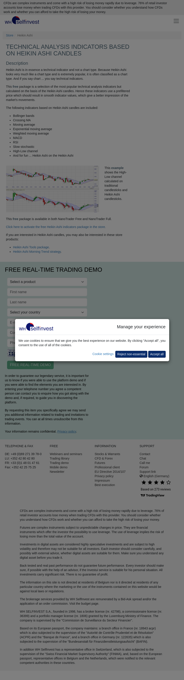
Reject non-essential (131, 354)
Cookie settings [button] (103, 354)
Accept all (157, 354)
